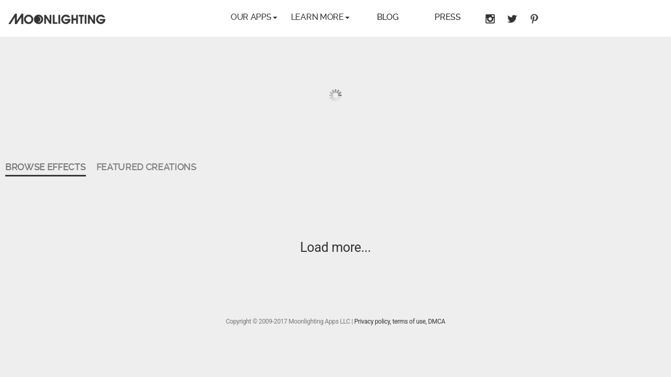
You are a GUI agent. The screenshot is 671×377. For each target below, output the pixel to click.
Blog (387, 17)
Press (447, 17)
